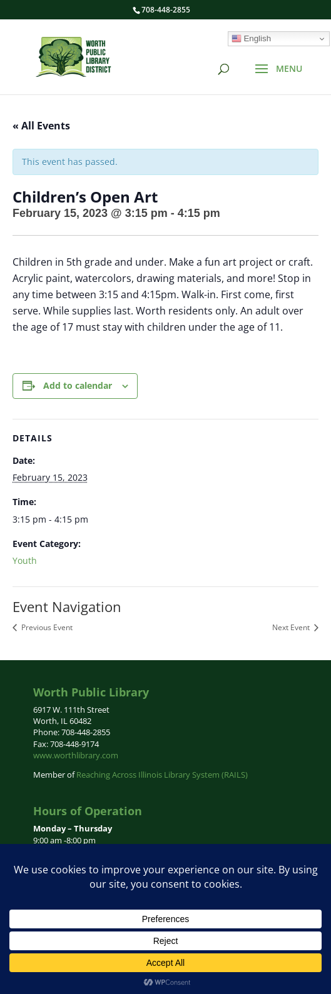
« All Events (41, 126)
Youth (25, 560)
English (251, 39)
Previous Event (46, 627)
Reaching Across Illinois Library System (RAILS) (162, 774)
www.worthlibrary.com (75, 755)
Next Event (292, 627)
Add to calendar (77, 385)
